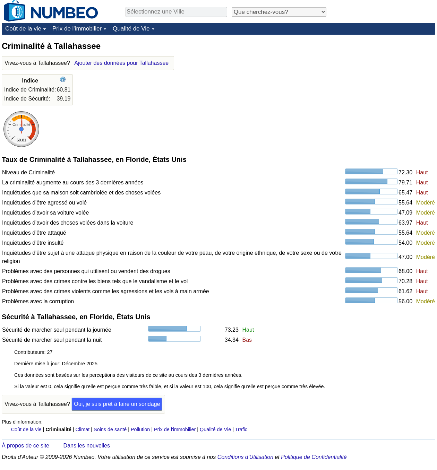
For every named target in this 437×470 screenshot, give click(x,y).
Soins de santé (110, 429)
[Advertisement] (383, 84)
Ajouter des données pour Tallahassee (121, 63)
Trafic (241, 429)
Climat (83, 429)
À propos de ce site (25, 446)
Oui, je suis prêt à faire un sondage (117, 404)
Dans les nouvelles (86, 446)
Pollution (140, 429)
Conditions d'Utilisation (245, 457)
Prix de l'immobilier (77, 28)
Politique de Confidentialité (313, 457)
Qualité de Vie (131, 28)
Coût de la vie (23, 28)
